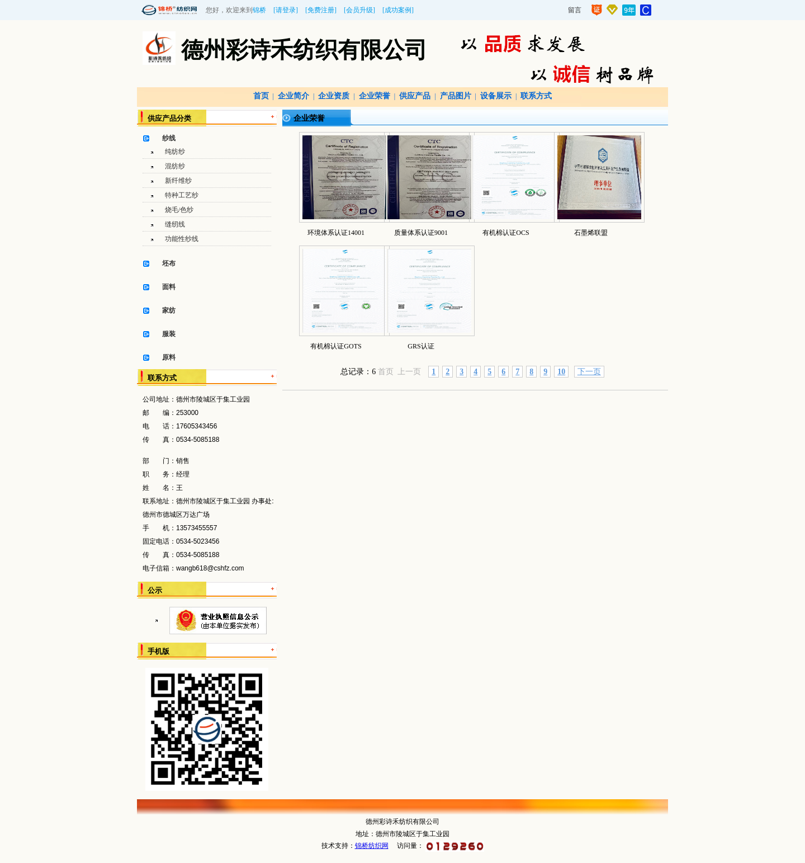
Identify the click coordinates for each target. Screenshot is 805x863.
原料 (169, 357)
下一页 (589, 371)
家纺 (169, 310)
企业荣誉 (374, 96)
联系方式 (536, 96)
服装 (169, 334)
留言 (574, 10)
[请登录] (285, 10)
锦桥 (259, 10)
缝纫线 (175, 224)
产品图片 (455, 96)
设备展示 (496, 96)
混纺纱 (175, 166)
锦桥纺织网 (372, 846)
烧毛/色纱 (179, 210)
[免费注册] (321, 10)
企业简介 (293, 96)
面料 (169, 287)
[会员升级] (359, 10)
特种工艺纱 (181, 195)
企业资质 (333, 96)
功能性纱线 (181, 239)
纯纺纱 (175, 151)
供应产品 (414, 96)
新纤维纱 (178, 181)
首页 (261, 96)
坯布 (169, 263)
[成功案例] (398, 10)
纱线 (169, 138)
